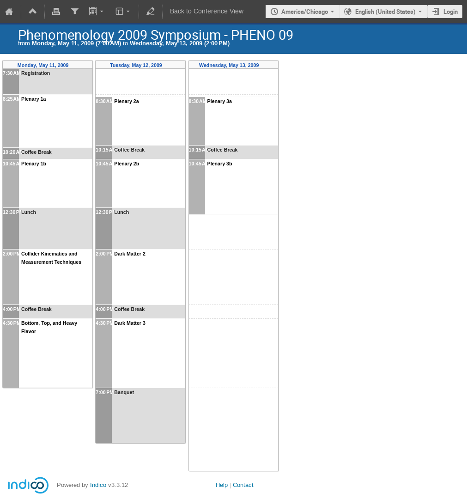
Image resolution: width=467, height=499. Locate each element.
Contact (243, 485)
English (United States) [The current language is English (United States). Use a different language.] (385, 11)
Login (450, 11)
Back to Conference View (206, 11)
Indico (98, 485)
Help (222, 485)
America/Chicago (304, 11)
